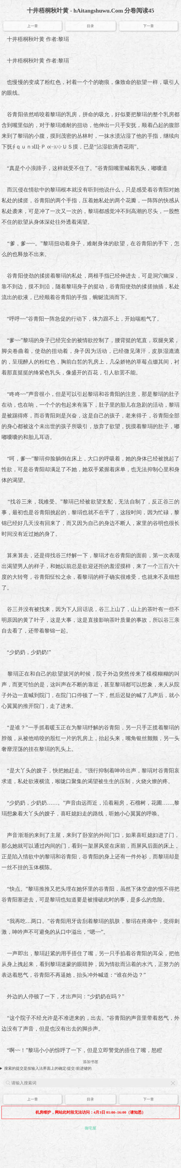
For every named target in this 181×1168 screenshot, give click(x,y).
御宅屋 (90, 1128)
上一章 (32, 26)
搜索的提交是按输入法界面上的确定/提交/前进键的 (48, 1068)
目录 (90, 26)
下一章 (148, 26)
